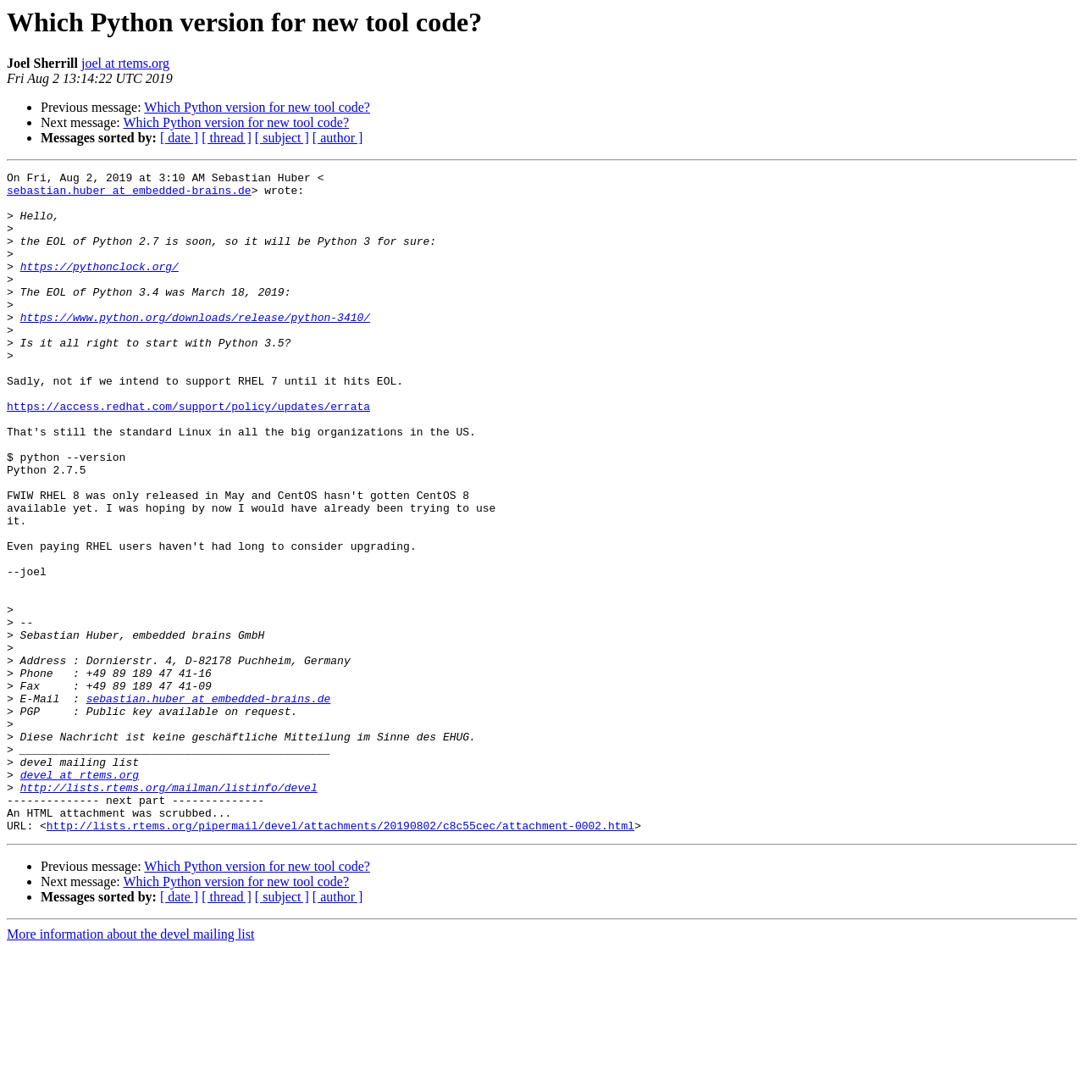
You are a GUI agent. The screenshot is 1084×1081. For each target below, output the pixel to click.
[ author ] (337, 137)
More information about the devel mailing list (130, 1066)
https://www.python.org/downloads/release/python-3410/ (195, 347)
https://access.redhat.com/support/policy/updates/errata (188, 454)
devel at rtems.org (79, 896)
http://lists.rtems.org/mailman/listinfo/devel (169, 911)
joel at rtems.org (125, 63)
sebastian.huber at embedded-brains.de (129, 194)
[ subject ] (282, 137)
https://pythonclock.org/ (99, 286)
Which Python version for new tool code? (257, 107)
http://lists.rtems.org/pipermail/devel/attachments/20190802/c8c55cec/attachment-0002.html (340, 957)
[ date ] (179, 137)
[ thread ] (227, 137)
